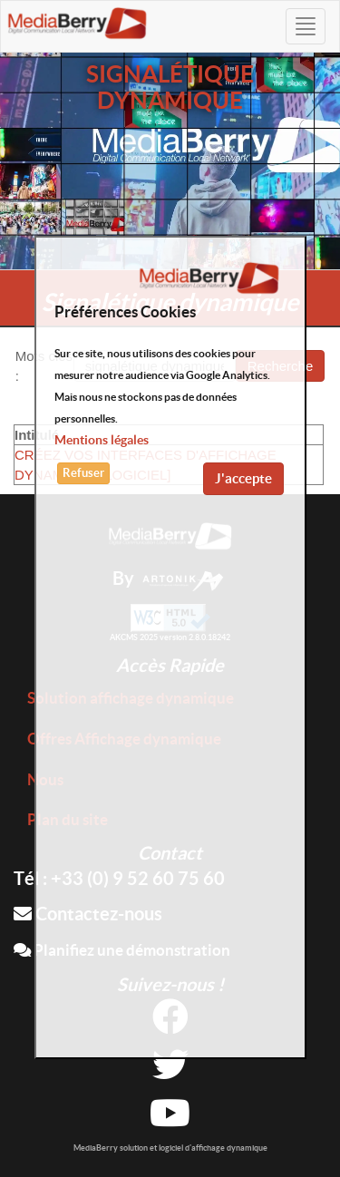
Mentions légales (101, 440)
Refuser (83, 473)
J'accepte (243, 478)
